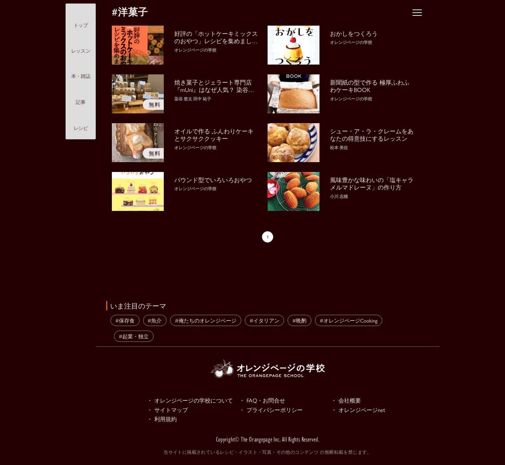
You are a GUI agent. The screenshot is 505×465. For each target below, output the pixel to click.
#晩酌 (299, 320)
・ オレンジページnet (359, 410)
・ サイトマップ (168, 410)
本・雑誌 (80, 70)
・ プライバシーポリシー (273, 410)
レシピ (81, 122)
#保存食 (125, 320)
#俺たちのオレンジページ (205, 320)
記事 (80, 96)
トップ (81, 19)
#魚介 (155, 320)
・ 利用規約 (163, 420)
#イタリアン (265, 320)
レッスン (80, 44)
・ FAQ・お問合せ (263, 400)
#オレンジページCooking (348, 320)
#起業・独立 (134, 336)
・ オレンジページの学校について (192, 400)
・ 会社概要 (347, 400)
